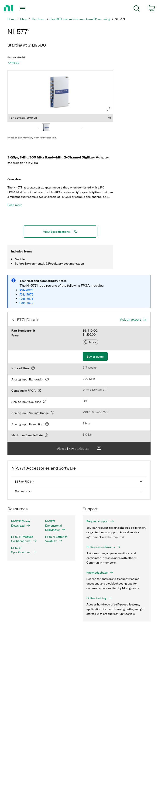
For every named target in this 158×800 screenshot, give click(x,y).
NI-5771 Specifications (23, 550)
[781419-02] (46, 128)
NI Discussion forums (103, 547)
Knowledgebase (99, 572)
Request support (100, 521)
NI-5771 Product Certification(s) (24, 538)
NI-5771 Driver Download (20, 523)
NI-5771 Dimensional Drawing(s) (55, 525)
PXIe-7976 (27, 294)
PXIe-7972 (26, 302)
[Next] (82, 128)
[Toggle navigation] (27, 9)
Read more (14, 205)
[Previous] (38, 128)
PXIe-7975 (26, 298)
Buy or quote (95, 356)
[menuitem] (137, 9)
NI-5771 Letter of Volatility (56, 538)
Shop (23, 19)
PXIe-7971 (26, 290)
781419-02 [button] (13, 63)
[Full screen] (108, 109)
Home (11, 19)
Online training (99, 598)
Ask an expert (130, 319)
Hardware (38, 19)
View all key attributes (79, 448)
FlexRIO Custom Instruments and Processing (80, 19)
